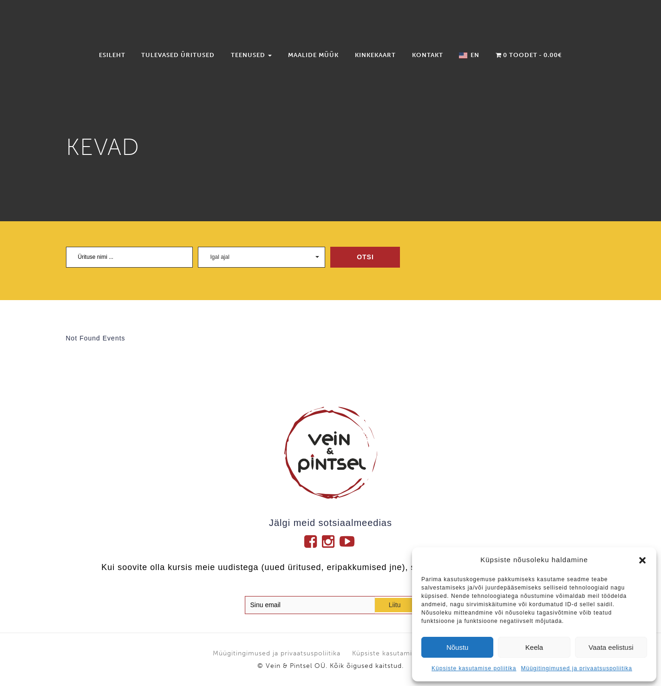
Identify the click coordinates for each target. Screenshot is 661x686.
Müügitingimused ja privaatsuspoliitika (576, 668)
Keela (534, 647)
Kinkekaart (375, 54)
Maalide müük (313, 54)
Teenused (251, 54)
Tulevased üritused (178, 54)
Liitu (395, 605)
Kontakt (427, 54)
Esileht (112, 54)
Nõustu (457, 647)
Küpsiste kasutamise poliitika (474, 668)
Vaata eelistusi (611, 647)
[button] (642, 560)
